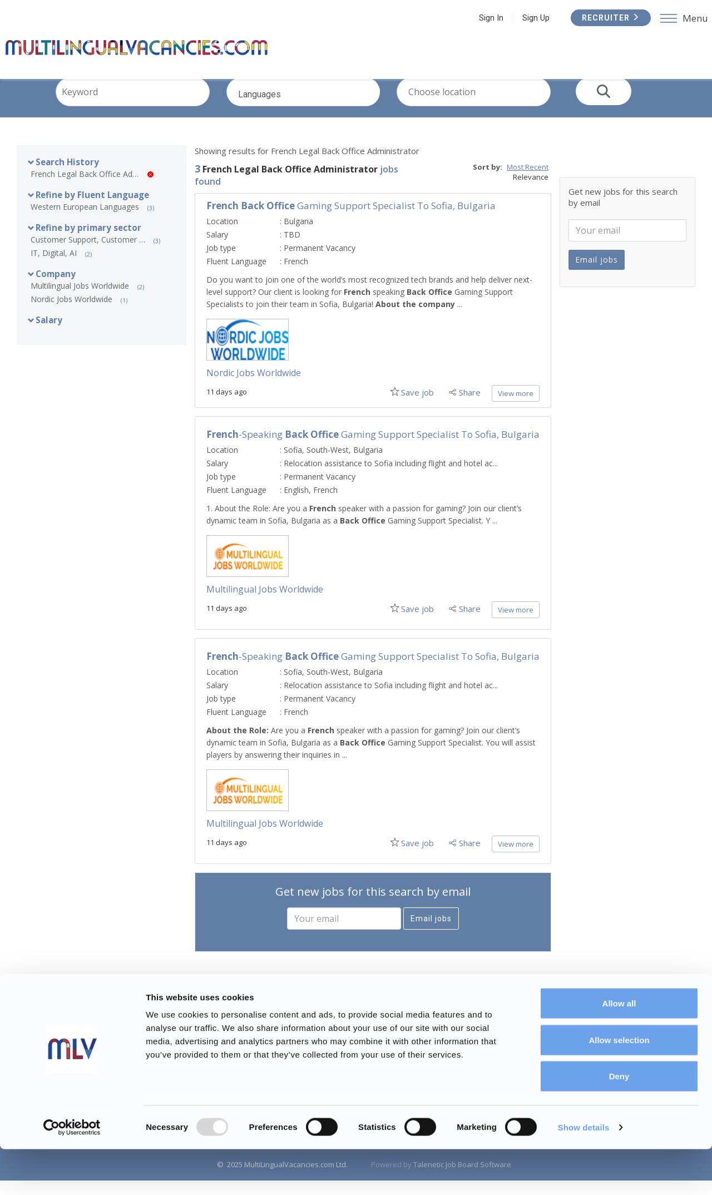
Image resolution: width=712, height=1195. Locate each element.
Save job (414, 406)
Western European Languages (85, 221)
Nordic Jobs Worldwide (71, 313)
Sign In (486, 18)
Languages (318, 115)
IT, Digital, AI (54, 267)
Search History (67, 176)
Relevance (530, 191)
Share (470, 406)
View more (515, 408)
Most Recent (527, 181)
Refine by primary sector (88, 242)
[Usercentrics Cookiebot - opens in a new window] (72, 1173)
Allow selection (619, 1085)
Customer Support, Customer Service (92, 254)
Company (56, 288)
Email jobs (431, 933)
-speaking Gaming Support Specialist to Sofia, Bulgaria (373, 448)
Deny (619, 1122)
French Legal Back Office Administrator (92, 188)
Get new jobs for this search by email (373, 905)
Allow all (619, 1049)
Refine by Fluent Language (92, 209)
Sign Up (531, 18)
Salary (49, 334)
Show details (584, 1173)
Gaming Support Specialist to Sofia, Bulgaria (351, 220)
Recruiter (606, 17)
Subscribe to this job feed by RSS (373, 1019)
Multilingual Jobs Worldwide (80, 300)
